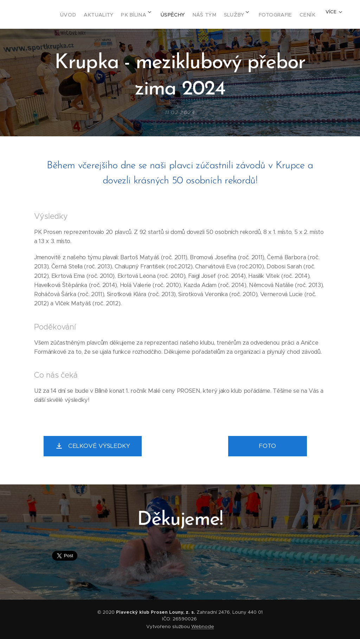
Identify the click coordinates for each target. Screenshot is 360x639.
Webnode (202, 627)
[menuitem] (75, 14)
